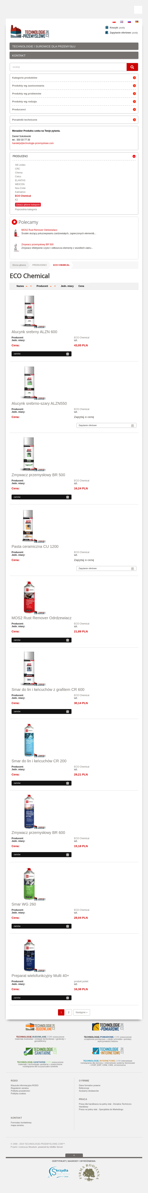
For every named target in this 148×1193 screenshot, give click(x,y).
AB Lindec (20, 165)
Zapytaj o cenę (84, 417)
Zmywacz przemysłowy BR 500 (37, 244)
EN (121, 22)
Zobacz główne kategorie (28, 204)
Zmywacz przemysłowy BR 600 (38, 832)
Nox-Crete (20, 188)
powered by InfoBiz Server (50, 1147)
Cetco (18, 176)
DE (136, 22)
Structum (32, 1147)
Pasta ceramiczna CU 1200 (35, 546)
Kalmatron (20, 192)
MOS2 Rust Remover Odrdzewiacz (39, 230)
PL (114, 22)
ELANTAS (20, 180)
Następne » (81, 1012)
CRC (17, 168)
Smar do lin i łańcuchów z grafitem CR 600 (48, 689)
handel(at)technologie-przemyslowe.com (33, 143)
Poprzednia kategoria (26, 209)
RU (129, 22)
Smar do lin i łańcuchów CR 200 (39, 761)
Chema (19, 172)
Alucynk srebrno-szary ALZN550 (39, 403)
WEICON (19, 184)
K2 (16, 199)
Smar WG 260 (24, 904)
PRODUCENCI (39, 265)
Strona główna (19, 265)
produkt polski (81, 981)
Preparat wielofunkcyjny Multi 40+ (40, 975)
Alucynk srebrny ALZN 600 (34, 332)
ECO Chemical (23, 196)
